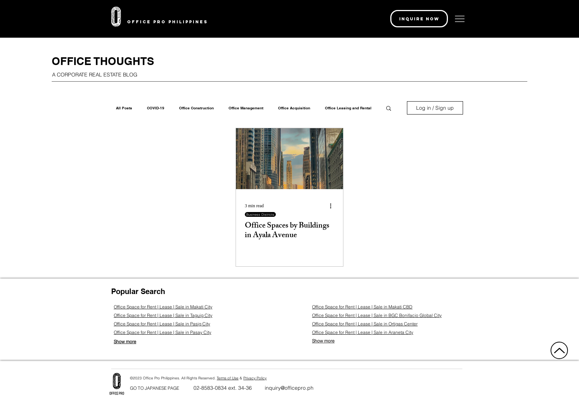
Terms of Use (228, 378)
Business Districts (260, 214)
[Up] (559, 350)
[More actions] (333, 205)
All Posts (124, 108)
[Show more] (130, 341)
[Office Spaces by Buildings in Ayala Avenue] (289, 158)
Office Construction (196, 108)
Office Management (246, 108)
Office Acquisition (294, 108)
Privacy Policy (255, 378)
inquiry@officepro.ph (289, 388)
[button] (419, 18)
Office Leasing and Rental (348, 108)
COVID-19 (155, 108)
